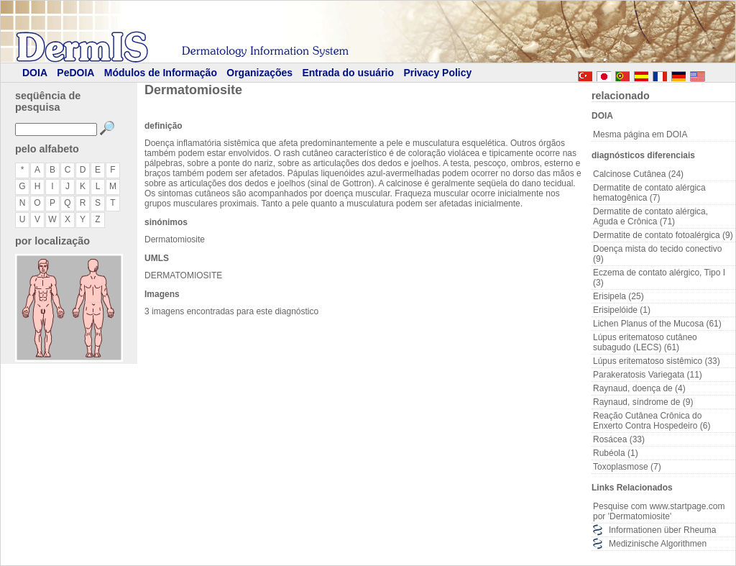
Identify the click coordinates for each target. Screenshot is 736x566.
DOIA (34, 72)
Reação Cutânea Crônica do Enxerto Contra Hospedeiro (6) (651, 421)
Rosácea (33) (619, 439)
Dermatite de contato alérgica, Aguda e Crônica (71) (650, 216)
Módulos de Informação (160, 72)
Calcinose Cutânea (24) (638, 174)
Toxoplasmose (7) (627, 467)
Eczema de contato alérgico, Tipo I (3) (659, 278)
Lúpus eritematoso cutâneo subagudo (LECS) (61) (645, 342)
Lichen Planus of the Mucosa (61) (657, 324)
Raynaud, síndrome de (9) (643, 402)
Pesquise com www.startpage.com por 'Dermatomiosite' (658, 511)
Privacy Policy (437, 72)
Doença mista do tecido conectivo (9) (657, 254)
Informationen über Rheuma (662, 530)
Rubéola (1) (615, 453)
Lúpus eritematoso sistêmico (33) (656, 361)
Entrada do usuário (348, 72)
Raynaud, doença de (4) (639, 388)
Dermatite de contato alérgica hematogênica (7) (649, 193)
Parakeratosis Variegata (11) (647, 375)
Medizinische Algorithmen (658, 544)
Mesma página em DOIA (640, 134)
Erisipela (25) (618, 296)
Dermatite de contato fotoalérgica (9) (663, 235)
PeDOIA (75, 72)
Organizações (259, 72)
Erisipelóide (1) (621, 310)
